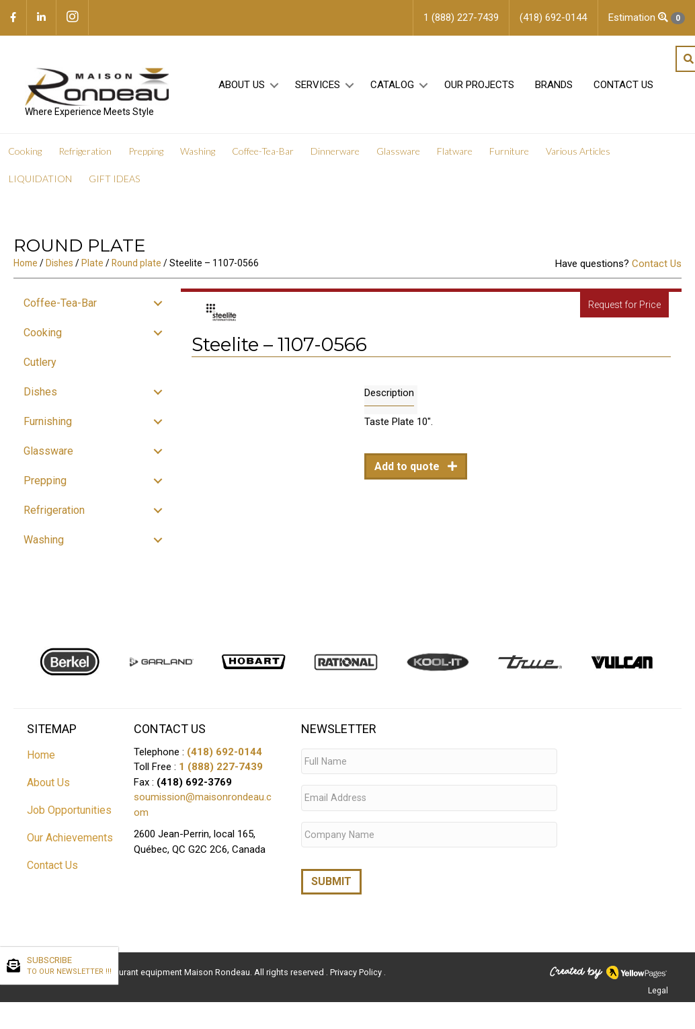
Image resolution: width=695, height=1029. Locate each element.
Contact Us (657, 267)
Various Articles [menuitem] (578, 154)
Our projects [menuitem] (477, 88)
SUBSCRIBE (69, 966)
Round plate (136, 266)
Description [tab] (389, 396)
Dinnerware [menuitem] (335, 154)
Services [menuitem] (315, 88)
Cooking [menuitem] (25, 154)
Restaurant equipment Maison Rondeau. (174, 965)
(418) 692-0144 (224, 755)
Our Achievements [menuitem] (70, 840)
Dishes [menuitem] (40, 395)
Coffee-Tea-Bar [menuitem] (263, 154)
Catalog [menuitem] (390, 88)
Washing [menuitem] (197, 154)
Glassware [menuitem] (398, 154)
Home (25, 266)
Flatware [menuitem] (455, 154)
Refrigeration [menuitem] (85, 154)
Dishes (59, 266)
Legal (658, 984)
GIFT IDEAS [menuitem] (114, 182)
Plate (92, 266)
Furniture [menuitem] (509, 154)
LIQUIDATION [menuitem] (40, 182)
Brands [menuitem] (552, 88)
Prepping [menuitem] (145, 154)
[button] (272, 88)
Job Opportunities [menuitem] (69, 812)
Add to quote (408, 469)
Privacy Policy (357, 965)
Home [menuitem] (41, 757)
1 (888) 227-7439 (221, 770)
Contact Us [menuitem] (621, 88)
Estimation (646, 17)
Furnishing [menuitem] (48, 424)
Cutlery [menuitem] (40, 365)
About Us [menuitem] (239, 88)
